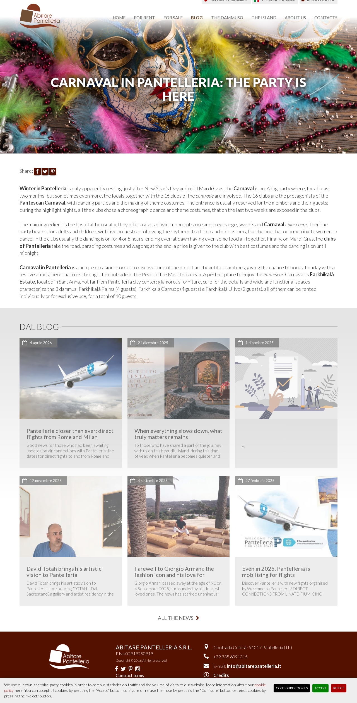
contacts (325, 17)
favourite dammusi (229, 3)
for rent (144, 17)
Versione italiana (278, 3)
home (119, 17)
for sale (173, 17)
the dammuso (227, 17)
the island (264, 17)
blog (197, 17)
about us (295, 17)
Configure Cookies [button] (292, 688)
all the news (178, 618)
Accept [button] (320, 688)
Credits (221, 675)
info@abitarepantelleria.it (254, 666)
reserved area (320, 3)
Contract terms (130, 675)
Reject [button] (338, 688)
